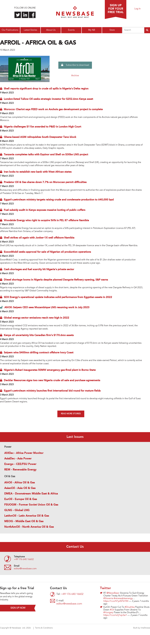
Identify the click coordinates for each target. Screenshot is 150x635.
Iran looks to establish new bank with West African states (38, 172)
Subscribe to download (75, 65)
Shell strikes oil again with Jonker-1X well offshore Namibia (39, 238)
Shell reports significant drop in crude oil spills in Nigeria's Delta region (46, 88)
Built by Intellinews (141, 628)
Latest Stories (30, 30)
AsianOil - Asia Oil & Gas (19, 488)
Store (112, 30)
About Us (51, 30)
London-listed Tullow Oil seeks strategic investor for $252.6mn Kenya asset (48, 99)
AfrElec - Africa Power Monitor (23, 453)
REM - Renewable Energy (20, 469)
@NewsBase (113, 593)
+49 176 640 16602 (24, 559)
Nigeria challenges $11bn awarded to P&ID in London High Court (42, 126)
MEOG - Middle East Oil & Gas (23, 521)
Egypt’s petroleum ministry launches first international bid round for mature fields (52, 391)
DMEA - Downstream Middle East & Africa (31, 493)
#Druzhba (130, 607)
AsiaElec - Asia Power (17, 458)
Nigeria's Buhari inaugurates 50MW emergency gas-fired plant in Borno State (50, 370)
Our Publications (10, 30)
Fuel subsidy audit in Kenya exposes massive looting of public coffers (44, 210)
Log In (137, 9)
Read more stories (71, 414)
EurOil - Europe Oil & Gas (20, 499)
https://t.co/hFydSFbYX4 (115, 601)
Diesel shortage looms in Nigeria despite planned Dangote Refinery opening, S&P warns (56, 280)
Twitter (105, 588)
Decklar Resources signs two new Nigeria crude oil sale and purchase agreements (52, 380)
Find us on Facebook (32, 15)
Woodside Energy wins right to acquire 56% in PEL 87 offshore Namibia (46, 220)
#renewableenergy (123, 598)
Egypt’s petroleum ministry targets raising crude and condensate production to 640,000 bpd (59, 199)
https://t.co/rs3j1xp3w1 (115, 615)
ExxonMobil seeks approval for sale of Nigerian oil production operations (47, 252)
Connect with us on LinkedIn (25, 15)
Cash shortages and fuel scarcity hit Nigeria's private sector (39, 269)
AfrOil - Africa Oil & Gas (19, 482)
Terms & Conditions (44, 628)
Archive (75, 76)
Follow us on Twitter (17, 15)
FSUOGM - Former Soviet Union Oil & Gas (31, 504)
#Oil (112, 610)
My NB (91, 30)
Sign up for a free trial (115, 9)
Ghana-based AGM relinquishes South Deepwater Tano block (40, 137)
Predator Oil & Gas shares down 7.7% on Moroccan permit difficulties (45, 182)
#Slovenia (108, 598)
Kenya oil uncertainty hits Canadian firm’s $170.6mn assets (39, 335)
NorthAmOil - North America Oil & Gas (29, 527)
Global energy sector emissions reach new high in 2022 (36, 318)
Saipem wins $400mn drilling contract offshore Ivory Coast (38, 352)
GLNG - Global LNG (16, 510)
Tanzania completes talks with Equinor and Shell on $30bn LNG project (46, 154)
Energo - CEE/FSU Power (20, 464)
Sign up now (17, 608)
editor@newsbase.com (25, 569)
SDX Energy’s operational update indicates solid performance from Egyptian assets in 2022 (58, 297)
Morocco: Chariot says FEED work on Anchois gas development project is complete (53, 109)
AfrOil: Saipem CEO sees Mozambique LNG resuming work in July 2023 (46, 307)
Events (71, 30)
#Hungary (108, 612)
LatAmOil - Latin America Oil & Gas (26, 515)
